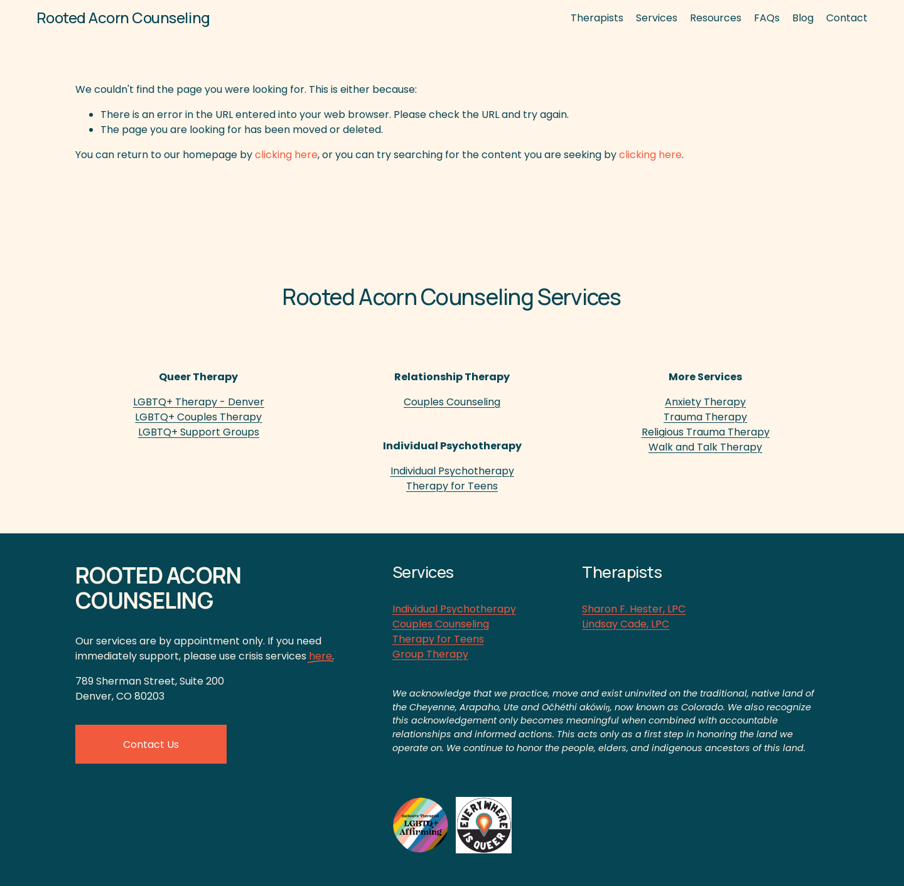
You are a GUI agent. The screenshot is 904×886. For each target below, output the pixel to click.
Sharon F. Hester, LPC (634, 609)
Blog (803, 18)
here (320, 656)
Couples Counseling (440, 624)
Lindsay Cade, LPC (625, 624)
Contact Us (151, 744)
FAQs (767, 18)
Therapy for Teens (438, 639)
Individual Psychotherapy (454, 609)
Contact (847, 18)
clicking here (286, 154)
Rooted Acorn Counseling (123, 17)
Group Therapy (430, 654)
